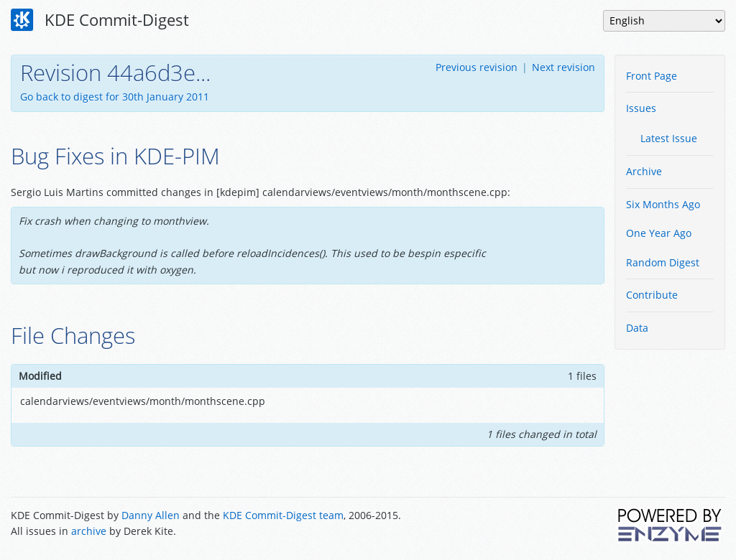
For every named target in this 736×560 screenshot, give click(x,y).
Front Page (651, 76)
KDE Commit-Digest (100, 20)
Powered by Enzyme (670, 524)
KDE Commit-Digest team (283, 515)
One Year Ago (658, 233)
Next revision (563, 67)
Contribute (652, 295)
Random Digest (662, 262)
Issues (641, 108)
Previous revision (477, 67)
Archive (644, 171)
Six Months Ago (663, 204)
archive (88, 531)
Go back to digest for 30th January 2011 (114, 96)
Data (637, 328)
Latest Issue (668, 138)
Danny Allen (150, 515)
